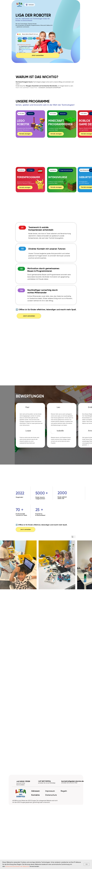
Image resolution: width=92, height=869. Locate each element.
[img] (19, 5)
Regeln (64, 791)
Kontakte (35, 795)
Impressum (50, 791)
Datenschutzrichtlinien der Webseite (17, 866)
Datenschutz (51, 795)
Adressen (35, 791)
